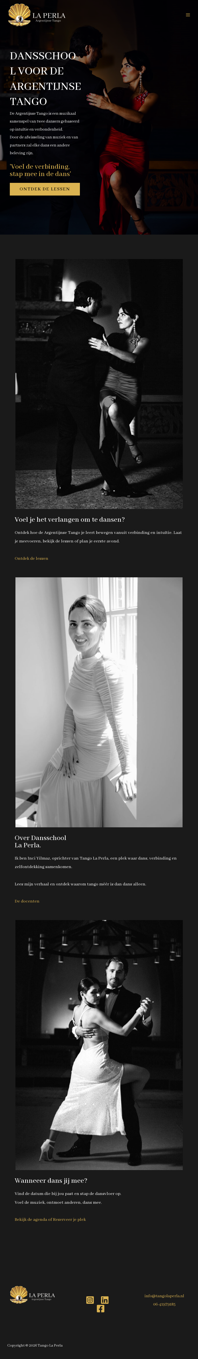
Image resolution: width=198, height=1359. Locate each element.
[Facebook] (100, 1308)
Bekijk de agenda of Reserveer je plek (50, 1219)
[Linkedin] (104, 1300)
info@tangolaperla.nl (164, 1296)
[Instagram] (90, 1300)
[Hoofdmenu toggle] (188, 15)
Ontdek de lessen (31, 558)
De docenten (27, 901)
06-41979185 (164, 1304)
